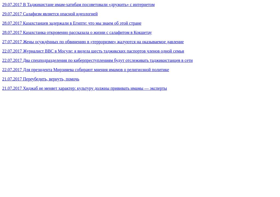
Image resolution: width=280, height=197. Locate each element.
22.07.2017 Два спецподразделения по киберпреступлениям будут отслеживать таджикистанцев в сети (97, 60)
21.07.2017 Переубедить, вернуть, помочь (40, 79)
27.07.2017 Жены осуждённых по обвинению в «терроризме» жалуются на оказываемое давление (93, 41)
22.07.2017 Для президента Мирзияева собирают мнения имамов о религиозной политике (85, 69)
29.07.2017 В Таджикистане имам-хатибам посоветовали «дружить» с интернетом (78, 4)
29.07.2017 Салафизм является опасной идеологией (50, 13)
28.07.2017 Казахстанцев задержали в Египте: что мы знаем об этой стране (71, 23)
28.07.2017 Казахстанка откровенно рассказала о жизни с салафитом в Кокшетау (77, 32)
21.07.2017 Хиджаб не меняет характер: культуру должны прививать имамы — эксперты (84, 88)
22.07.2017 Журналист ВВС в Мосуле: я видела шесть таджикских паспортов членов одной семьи (93, 51)
